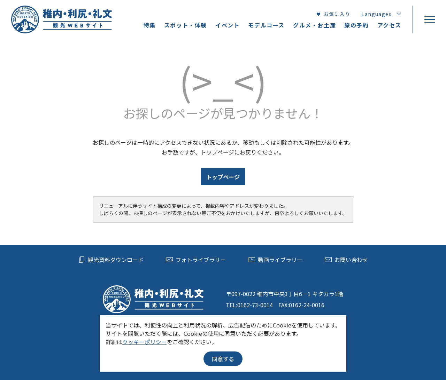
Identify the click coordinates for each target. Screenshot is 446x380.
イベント (227, 25)
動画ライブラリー (275, 259)
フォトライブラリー (196, 259)
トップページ (223, 177)
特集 (150, 25)
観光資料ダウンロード (111, 259)
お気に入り (333, 14)
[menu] (429, 19)
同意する (223, 359)
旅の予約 (356, 25)
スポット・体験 (185, 25)
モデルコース (266, 25)
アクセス (389, 25)
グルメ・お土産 (314, 25)
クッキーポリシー (144, 342)
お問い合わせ (346, 259)
